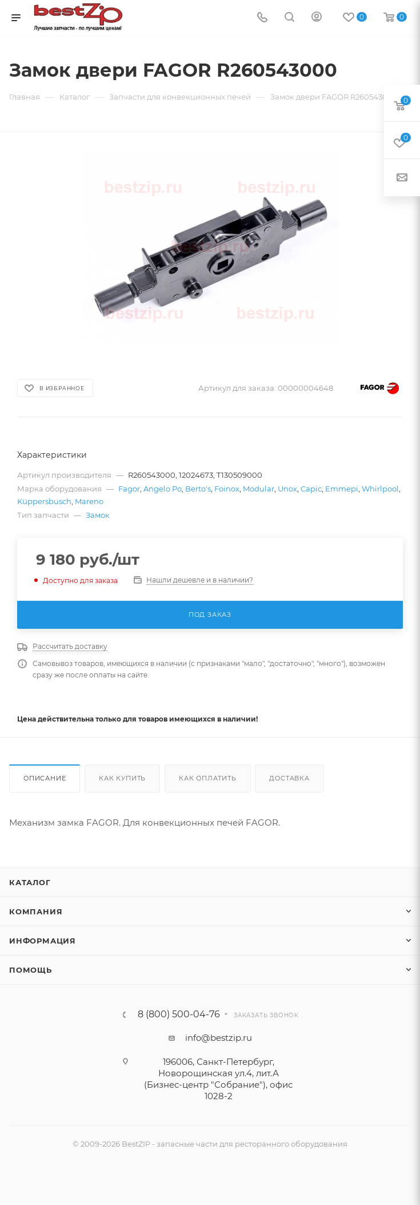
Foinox (226, 488)
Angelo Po (162, 488)
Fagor (129, 488)
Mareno (89, 501)
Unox (287, 488)
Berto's (198, 488)
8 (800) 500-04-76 (179, 1014)
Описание (44, 778)
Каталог (30, 882)
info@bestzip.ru (218, 1037)
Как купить (122, 778)
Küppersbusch (44, 501)
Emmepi (341, 488)
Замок (98, 515)
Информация (42, 940)
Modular (258, 488)
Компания (35, 911)
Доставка (289, 778)
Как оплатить (208, 778)
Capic (311, 488)
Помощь (30, 969)
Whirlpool (380, 488)
